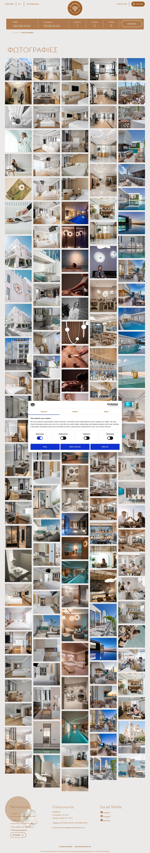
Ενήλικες (94, 22)
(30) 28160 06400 (67, 823)
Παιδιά (111, 22)
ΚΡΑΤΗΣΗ (139, 4)
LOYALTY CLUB (122, 4)
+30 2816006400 (32, 4)
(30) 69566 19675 (81, 823)
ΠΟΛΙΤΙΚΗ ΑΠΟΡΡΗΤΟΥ (82, 847)
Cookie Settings (65, 847)
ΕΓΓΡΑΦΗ (16, 835)
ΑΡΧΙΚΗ (15, 33)
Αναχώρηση (47, 22)
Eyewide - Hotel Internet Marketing (99, 851)
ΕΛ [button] (19, 4)
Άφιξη (15, 22)
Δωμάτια (77, 22)
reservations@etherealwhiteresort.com (71, 828)
